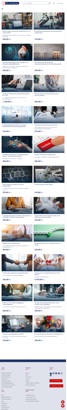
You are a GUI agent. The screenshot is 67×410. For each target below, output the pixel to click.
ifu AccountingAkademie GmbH (32, 401)
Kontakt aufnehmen (56, 380)
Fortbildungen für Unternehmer (8, 385)
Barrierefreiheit (5, 409)
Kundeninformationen (6, 399)
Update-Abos (4, 379)
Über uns (28, 373)
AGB (2, 401)
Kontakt (27, 381)
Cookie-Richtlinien (5, 407)
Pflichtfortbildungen (6, 377)
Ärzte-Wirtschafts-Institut (31, 399)
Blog (2, 395)
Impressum (4, 405)
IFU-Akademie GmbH (30, 395)
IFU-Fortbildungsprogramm (7, 383)
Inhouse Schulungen (6, 375)
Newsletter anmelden (56, 386)
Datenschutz (4, 403)
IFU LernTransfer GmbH (31, 397)
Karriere (27, 379)
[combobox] (36, 3)
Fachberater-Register (6, 381)
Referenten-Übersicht (30, 385)
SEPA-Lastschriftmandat (7, 387)
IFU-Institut (28, 367)
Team (27, 375)
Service (3, 367)
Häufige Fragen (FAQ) (6, 397)
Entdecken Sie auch (30, 390)
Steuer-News (28, 377)
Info (2, 390)
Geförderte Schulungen (7, 373)
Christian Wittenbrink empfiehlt (32, 383)
